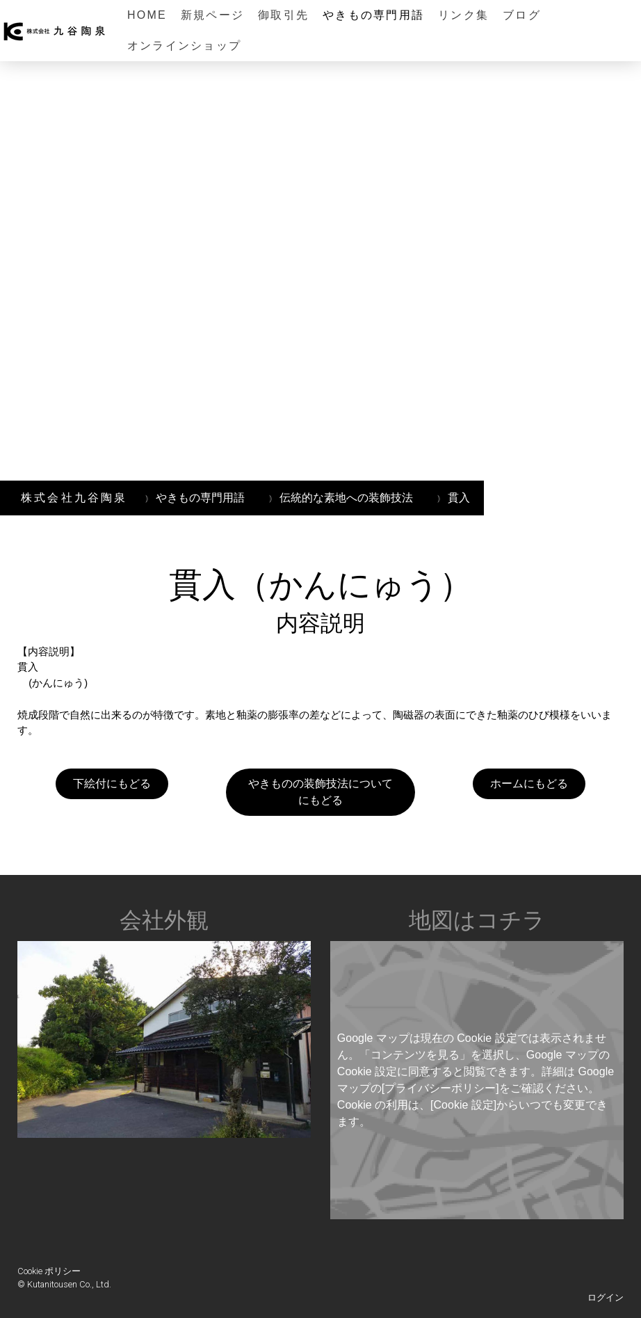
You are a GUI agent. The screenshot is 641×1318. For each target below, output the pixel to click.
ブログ (522, 15)
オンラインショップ (184, 45)
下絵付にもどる (112, 783)
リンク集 (463, 15)
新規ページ (212, 15)
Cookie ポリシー (49, 1271)
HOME (147, 15)
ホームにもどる (529, 783)
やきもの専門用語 (373, 15)
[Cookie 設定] (463, 1105)
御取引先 (283, 15)
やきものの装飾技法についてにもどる (320, 792)
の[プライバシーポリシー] (435, 1088)
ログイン (605, 1297)
